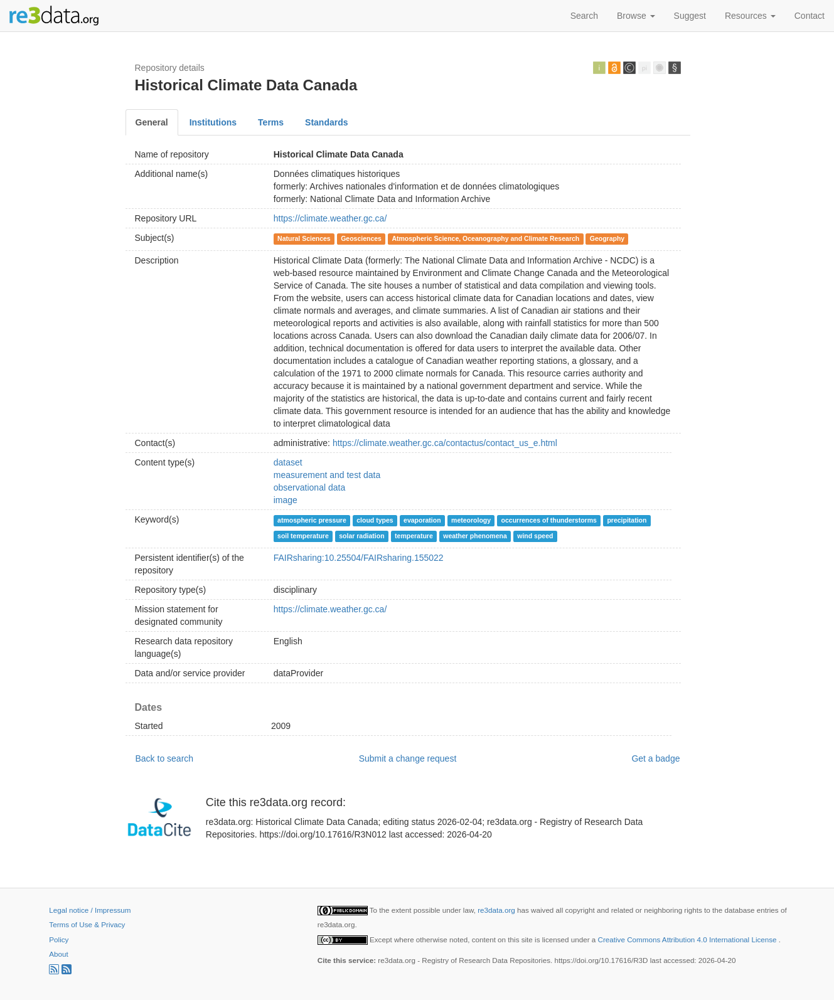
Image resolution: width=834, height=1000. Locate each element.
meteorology (471, 520)
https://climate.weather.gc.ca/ (330, 218)
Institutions (213, 122)
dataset (288, 462)
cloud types (374, 520)
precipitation (626, 520)
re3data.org (497, 910)
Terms (271, 122)
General (152, 122)
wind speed (535, 536)
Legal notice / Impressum (90, 910)
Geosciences (361, 238)
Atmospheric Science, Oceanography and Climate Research (485, 238)
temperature (414, 536)
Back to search (165, 758)
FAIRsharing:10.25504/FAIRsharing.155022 (359, 558)
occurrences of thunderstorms (549, 520)
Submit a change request (408, 758)
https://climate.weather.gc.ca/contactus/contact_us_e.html (445, 443)
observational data (309, 487)
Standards (326, 122)
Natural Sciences (304, 238)
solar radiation (361, 536)
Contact (809, 16)
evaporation (422, 520)
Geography (607, 238)
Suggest (690, 16)
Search (584, 16)
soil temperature (303, 536)
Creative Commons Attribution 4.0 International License (688, 939)
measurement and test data (327, 475)
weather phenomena (475, 536)
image (285, 500)
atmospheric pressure (311, 520)
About (58, 954)
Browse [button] (636, 16)
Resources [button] (750, 16)
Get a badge (655, 758)
